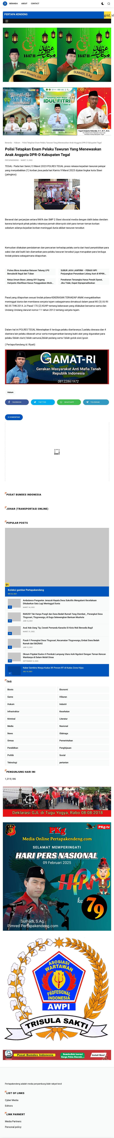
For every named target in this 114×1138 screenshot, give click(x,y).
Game (10, 697)
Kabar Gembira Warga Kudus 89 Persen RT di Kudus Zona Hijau (53, 667)
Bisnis (10, 689)
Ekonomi (63, 689)
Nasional (63, 726)
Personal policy (13, 1127)
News (10, 733)
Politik (10, 755)
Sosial (62, 755)
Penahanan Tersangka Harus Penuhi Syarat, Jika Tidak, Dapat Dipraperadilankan (81, 281)
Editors (9, 1105)
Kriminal (11, 719)
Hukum (17, 143)
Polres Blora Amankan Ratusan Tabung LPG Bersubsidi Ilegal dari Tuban (28, 272)
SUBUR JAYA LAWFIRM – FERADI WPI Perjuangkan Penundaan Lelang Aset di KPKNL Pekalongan (83, 272)
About (24, 3)
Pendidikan (12, 748)
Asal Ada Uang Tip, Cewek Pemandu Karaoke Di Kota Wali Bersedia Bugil (58, 627)
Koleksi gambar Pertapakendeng (26, 589)
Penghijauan (65, 748)
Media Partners (13, 1121)
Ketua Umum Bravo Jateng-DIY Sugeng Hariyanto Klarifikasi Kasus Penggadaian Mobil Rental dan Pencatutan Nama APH (29, 281)
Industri (63, 704)
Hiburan (63, 697)
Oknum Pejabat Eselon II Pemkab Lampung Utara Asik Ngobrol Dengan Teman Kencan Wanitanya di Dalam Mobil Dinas (64, 656)
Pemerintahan (66, 740)
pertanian (63, 762)
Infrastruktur (13, 711)
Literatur (63, 719)
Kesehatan (64, 711)
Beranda (13, 3)
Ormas (10, 740)
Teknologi (12, 762)
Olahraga (63, 733)
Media (10, 726)
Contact (35, 3)
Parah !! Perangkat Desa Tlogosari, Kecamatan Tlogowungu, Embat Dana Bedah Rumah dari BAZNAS (61, 642)
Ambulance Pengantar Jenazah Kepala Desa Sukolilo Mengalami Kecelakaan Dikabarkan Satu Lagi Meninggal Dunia (60, 602)
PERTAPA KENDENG (15, 14)
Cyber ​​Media (11, 1100)
